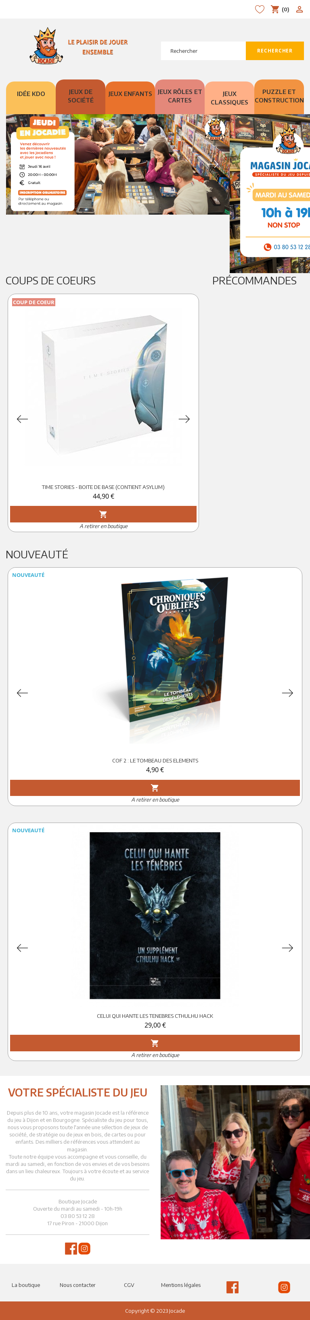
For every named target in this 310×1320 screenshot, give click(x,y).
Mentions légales (181, 1285)
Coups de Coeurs (51, 280)
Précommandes (254, 280)
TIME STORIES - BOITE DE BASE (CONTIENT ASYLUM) (103, 487)
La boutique (26, 1285)
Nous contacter (78, 1285)
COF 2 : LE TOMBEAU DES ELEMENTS (155, 760)
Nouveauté (37, 554)
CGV (129, 1285)
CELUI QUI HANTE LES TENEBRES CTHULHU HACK (155, 1016)
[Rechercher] (203, 51)
